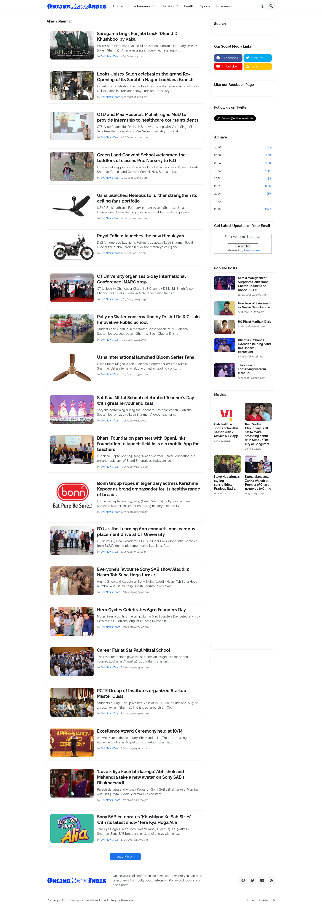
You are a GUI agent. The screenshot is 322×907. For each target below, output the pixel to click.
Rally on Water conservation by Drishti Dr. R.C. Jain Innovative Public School (148, 319)
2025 (243, 155)
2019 (243, 201)
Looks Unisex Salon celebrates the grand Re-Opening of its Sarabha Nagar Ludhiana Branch (145, 76)
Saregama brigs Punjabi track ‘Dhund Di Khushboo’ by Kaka (138, 36)
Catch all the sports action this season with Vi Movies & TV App (226, 430)
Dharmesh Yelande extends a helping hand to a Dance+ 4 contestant (254, 346)
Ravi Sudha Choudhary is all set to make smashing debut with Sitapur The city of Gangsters (257, 434)
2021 (243, 186)
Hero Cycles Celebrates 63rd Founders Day (141, 609)
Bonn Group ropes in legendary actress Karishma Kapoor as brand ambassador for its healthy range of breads (148, 489)
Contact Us (267, 900)
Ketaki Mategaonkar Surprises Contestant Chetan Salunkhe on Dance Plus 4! (253, 284)
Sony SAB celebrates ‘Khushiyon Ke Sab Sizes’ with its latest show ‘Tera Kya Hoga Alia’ (144, 819)
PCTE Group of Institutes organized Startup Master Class (141, 693)
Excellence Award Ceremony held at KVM (139, 731)
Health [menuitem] (189, 6)
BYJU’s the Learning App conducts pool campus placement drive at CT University (146, 531)
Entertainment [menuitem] (140, 6)
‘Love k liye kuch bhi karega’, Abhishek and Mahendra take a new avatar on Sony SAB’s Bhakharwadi (141, 777)
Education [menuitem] (167, 6)
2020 (243, 193)
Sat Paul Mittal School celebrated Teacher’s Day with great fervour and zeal (145, 400)
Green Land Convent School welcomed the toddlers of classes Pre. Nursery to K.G (141, 157)
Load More (124, 856)
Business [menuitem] (223, 6)
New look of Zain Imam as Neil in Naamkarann (254, 305)
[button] (262, 6)
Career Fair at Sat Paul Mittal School (133, 650)
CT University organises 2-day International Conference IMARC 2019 (141, 279)
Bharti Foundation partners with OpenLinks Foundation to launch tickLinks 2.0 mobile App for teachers (148, 444)
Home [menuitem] (118, 6)
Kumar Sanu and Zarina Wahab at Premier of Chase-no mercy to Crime (258, 482)
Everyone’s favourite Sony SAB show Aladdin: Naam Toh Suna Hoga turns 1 (143, 572)
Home (249, 900)
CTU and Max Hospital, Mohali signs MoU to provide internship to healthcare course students (147, 117)
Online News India (93, 900)
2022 (243, 178)
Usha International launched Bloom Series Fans (145, 357)
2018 (243, 209)
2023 (243, 170)
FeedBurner (252, 250)
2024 (243, 163)
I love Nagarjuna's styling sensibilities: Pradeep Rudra (227, 482)
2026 (243, 147)
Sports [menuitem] (205, 6)
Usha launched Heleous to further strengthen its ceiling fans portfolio (147, 198)
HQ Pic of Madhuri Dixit (254, 321)
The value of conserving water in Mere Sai (252, 369)
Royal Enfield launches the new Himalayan (140, 235)
